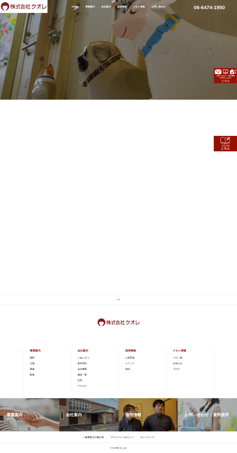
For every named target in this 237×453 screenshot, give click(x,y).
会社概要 (82, 369)
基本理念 (82, 363)
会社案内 (106, 6)
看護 (32, 369)
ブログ (176, 369)
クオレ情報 (139, 6)
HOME (75, 6)
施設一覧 (82, 374)
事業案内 (90, 6)
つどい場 (177, 357)
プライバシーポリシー (122, 437)
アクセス (82, 386)
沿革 (80, 380)
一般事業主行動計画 (93, 437)
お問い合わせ (158, 6)
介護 (32, 363)
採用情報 (122, 6)
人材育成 (130, 357)
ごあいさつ (83, 357)
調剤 (32, 357)
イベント (130, 363)
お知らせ (177, 363)
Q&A (127, 369)
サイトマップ (147, 437)
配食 (32, 374)
